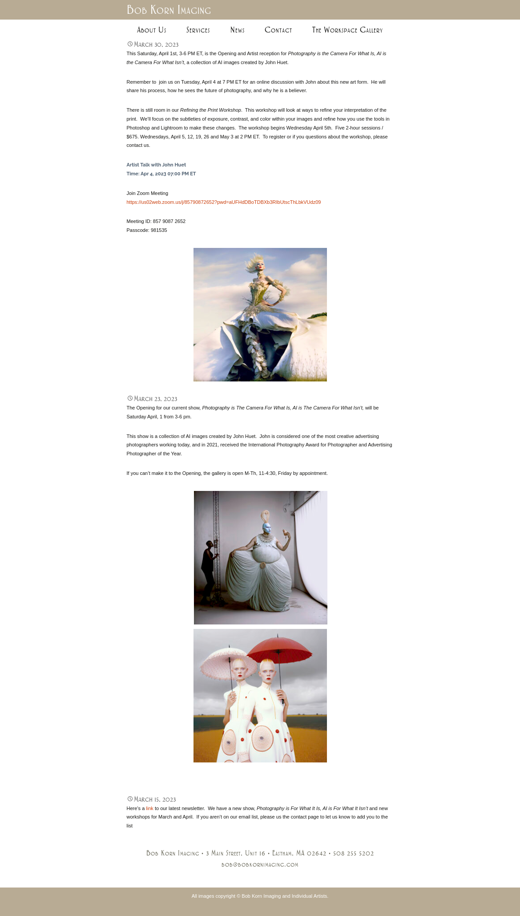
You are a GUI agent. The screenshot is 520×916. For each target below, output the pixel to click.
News (237, 29)
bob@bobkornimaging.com (260, 864)
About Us (151, 29)
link (149, 808)
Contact (278, 29)
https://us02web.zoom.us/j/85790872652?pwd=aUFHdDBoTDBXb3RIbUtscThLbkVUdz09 (224, 202)
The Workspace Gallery (347, 29)
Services (198, 29)
